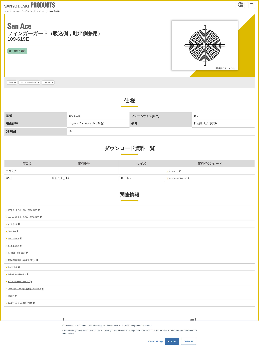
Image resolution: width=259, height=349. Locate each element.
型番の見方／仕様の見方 (22, 279)
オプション (56, 10)
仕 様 (12, 82)
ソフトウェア (15, 226)
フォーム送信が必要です (163, 179)
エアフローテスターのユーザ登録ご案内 (31, 211)
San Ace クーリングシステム (31, 10)
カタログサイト (17, 241)
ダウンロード (157, 172)
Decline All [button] (188, 341)
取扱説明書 (14, 234)
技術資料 (13, 301)
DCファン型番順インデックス (25, 286)
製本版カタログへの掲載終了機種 (27, 309)
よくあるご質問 (17, 249)
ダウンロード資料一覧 (36, 82)
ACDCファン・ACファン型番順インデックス (34, 294)
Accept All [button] (171, 341)
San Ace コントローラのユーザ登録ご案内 (33, 219)
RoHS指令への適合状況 (22, 256)
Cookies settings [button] (155, 341)
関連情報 (62, 82)
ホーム (7, 10)
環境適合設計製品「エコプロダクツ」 (30, 264)
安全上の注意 (15, 271)
